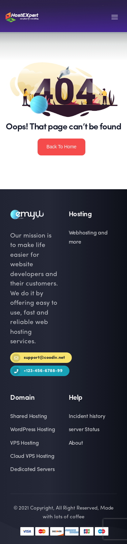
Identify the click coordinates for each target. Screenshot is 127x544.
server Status (84, 429)
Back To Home (61, 146)
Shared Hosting (28, 416)
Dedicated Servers (32, 469)
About (76, 443)
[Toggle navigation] (114, 17)
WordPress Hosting (32, 429)
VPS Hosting (24, 443)
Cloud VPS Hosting (32, 456)
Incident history (87, 416)
